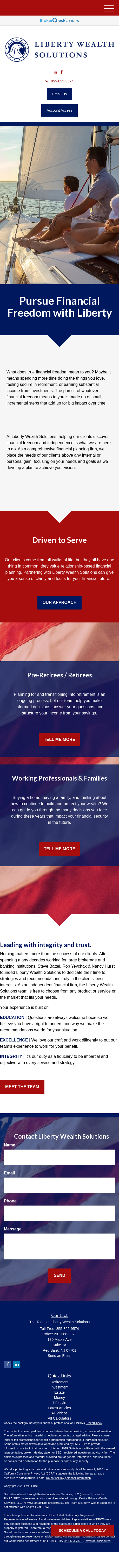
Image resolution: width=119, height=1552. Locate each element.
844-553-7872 (73, 1540)
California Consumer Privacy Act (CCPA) (29, 1473)
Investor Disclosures (97, 1540)
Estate (59, 1392)
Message (13, 1229)
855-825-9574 (59, 81)
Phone (10, 1201)
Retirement (59, 1382)
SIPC (16, 1498)
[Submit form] (59, 1275)
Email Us (59, 94)
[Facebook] (62, 72)
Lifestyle (59, 1403)
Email (9, 1173)
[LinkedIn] (55, 72)
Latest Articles (59, 1408)
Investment (59, 1387)
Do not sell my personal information (68, 1477)
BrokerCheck (94, 1423)
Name (9, 1145)
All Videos (59, 1413)
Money (59, 1397)
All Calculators (59, 1418)
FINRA (8, 1498)
